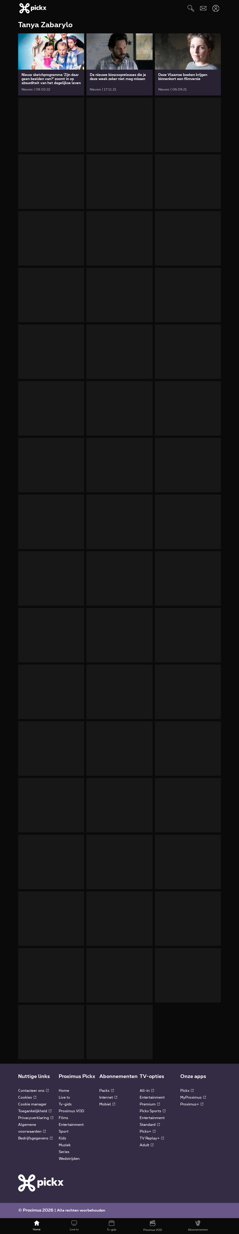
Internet (108, 1097)
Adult (147, 1145)
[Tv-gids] (111, 1226)
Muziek (65, 1145)
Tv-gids (65, 1104)
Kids (62, 1138)
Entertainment (71, 1125)
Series (64, 1152)
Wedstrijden (69, 1159)
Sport (63, 1131)
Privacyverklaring (35, 1118)
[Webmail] (203, 8)
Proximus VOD (71, 1111)
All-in (147, 1091)
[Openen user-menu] (216, 8)
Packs (106, 1091)
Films (63, 1118)
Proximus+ (191, 1104)
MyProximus (193, 1097)
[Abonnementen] (198, 1226)
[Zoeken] (191, 8)
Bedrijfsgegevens (35, 1138)
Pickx (187, 1091)
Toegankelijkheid (34, 1111)
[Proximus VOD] (152, 1226)
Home (64, 1091)
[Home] (37, 1226)
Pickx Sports (153, 1111)
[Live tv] (74, 1226)
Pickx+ (148, 1131)
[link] (51, 64)
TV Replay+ (152, 1138)
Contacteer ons (33, 1091)
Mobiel (107, 1104)
